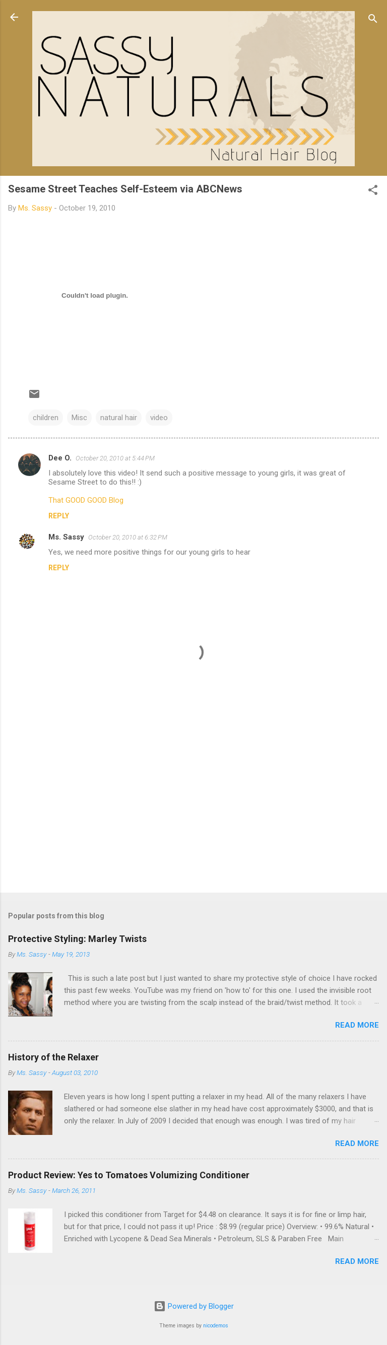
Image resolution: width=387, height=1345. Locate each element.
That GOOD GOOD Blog (85, 500)
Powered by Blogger (194, 1306)
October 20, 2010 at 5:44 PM (115, 458)
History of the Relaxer (53, 1057)
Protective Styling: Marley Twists (77, 938)
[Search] (373, 20)
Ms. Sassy (66, 537)
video (159, 417)
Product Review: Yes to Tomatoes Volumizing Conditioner (128, 1175)
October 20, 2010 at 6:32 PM (127, 537)
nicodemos (215, 1325)
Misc (79, 417)
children (45, 417)
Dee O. (60, 457)
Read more (357, 1025)
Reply (58, 516)
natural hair (118, 417)
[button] (373, 191)
